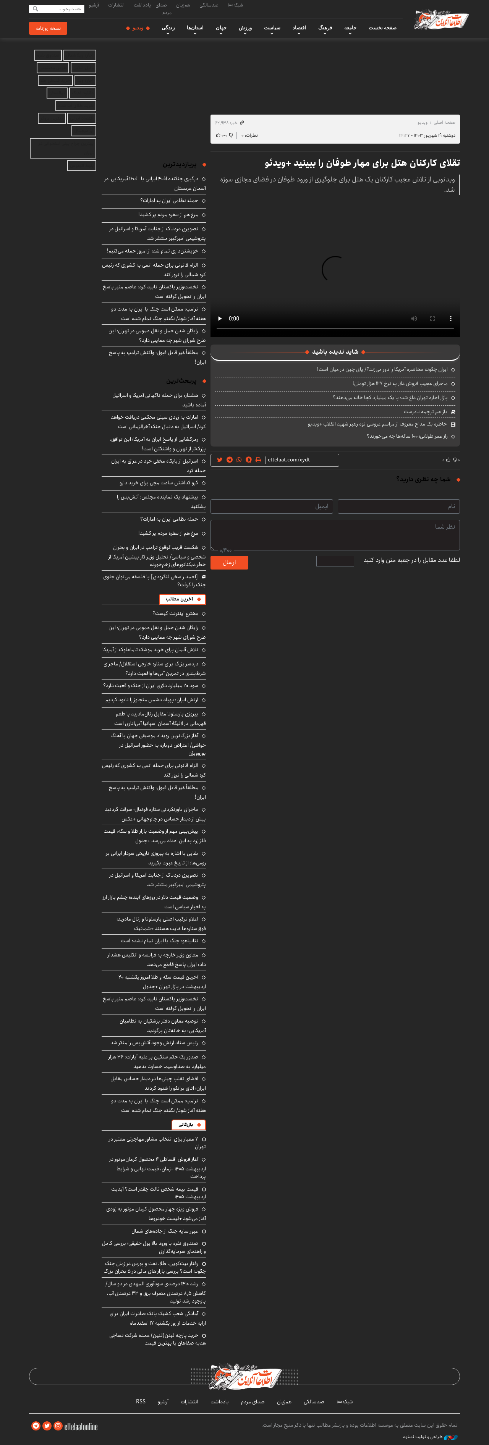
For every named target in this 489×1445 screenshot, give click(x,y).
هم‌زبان (183, 5)
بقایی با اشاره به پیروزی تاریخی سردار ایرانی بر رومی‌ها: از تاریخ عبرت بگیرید (156, 858)
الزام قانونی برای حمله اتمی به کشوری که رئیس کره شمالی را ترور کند (154, 270)
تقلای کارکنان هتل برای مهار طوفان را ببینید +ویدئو (362, 163)
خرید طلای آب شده (76, 105)
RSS (141, 1402)
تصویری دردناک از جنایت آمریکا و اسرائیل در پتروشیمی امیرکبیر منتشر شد (157, 234)
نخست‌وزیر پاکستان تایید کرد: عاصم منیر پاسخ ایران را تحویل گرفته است (154, 1004)
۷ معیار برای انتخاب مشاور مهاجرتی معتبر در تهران (157, 1143)
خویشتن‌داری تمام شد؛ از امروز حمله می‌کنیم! (152, 251)
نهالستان (57, 93)
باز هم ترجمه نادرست (425, 412)
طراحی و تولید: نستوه (430, 1437)
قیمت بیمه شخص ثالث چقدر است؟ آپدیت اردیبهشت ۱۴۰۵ (158, 1193)
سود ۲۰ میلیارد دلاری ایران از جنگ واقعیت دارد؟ (150, 685)
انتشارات (116, 5)
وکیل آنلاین (83, 67)
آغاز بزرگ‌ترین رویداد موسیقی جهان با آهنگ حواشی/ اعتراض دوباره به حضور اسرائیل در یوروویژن (158, 744)
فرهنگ (325, 28)
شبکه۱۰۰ (235, 5)
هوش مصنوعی (52, 67)
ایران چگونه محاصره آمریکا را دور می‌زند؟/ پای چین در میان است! (382, 369)
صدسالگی (209, 5)
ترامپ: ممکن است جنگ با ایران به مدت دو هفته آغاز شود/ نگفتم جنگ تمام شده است (158, 314)
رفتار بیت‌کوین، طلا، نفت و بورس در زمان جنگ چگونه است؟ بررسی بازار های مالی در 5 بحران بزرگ (155, 1267)
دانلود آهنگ (83, 93)
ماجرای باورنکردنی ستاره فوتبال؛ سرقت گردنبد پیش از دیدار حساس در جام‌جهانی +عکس (155, 814)
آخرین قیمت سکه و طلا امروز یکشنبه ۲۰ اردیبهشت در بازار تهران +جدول (162, 982)
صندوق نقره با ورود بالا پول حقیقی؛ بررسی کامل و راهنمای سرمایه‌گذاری (154, 1247)
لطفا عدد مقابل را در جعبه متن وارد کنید (411, 560)
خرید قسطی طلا (55, 80)
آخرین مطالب (179, 599)
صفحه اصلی (444, 122)
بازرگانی (185, 1124)
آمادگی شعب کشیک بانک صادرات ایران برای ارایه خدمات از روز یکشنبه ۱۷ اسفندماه (158, 1318)
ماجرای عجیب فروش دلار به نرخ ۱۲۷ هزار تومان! (400, 383)
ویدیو (138, 28)
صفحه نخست (383, 28)
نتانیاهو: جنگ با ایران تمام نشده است (159, 941)
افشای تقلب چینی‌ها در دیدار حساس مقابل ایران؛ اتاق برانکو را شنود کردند (158, 1083)
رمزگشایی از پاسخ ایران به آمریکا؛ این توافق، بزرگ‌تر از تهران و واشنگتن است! (158, 444)
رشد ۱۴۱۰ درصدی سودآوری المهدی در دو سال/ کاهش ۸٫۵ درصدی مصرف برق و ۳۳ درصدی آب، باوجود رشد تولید (155, 1292)
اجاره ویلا (85, 80)
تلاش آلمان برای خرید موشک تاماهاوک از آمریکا (150, 650)
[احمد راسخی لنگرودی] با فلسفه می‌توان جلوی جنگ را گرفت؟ (154, 581)
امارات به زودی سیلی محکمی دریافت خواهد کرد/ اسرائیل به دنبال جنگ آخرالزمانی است (158, 422)
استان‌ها (195, 28)
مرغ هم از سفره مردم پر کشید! (168, 214)
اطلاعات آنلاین (441, 19)
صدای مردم (163, 8)
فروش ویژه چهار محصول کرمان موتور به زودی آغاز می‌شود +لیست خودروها (156, 1214)
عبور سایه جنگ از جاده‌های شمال (164, 1231)
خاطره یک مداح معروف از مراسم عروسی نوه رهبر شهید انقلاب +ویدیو (377, 424)
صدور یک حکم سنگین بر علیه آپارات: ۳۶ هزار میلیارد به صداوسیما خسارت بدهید (157, 1062)
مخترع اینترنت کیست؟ (175, 613)
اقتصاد (299, 28)
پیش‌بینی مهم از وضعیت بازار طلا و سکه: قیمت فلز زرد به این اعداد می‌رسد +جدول (155, 836)
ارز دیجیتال (84, 130)
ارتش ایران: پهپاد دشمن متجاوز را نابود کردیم (151, 700)
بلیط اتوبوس (82, 165)
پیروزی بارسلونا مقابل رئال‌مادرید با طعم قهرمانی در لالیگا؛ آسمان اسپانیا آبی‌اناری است (160, 719)
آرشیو (94, 5)
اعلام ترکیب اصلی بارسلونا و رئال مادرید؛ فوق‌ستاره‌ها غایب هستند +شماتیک (161, 924)
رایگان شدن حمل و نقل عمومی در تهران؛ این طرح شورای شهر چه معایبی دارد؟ (157, 336)
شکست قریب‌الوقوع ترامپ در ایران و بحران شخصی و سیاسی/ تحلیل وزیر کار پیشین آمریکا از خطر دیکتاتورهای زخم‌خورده (157, 556)
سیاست (272, 28)
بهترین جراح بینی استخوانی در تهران (66, 148)
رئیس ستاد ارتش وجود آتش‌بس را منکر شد (154, 1043)
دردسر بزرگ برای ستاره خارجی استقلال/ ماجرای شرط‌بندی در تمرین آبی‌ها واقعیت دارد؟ (155, 669)
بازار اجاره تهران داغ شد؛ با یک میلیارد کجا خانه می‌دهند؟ (390, 397)
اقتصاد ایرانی (82, 118)
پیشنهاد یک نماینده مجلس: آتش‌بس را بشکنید (161, 502)
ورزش (245, 28)
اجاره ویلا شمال (80, 55)
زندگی (168, 28)
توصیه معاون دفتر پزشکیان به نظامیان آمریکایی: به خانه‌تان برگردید (163, 1026)
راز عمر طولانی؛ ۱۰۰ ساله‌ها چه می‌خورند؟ (407, 436)
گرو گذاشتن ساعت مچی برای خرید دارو (159, 483)
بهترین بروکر (51, 118)
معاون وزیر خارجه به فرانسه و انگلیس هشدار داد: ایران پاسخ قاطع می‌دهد (157, 960)
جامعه (350, 28)
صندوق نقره (48, 55)
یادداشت (142, 5)
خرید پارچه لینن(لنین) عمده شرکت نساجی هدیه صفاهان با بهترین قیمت (157, 1339)
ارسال (229, 562)
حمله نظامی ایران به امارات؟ (169, 200)
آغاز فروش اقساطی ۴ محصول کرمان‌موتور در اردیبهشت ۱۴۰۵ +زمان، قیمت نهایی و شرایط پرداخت (157, 1168)
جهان (221, 28)
